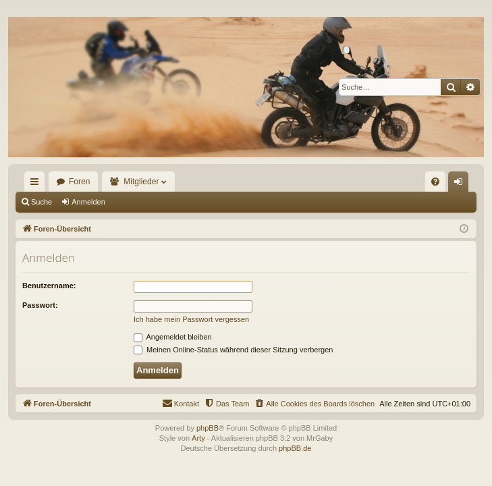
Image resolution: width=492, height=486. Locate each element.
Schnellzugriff (37, 184)
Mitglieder (141, 181)
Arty (198, 438)
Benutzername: (49, 285)
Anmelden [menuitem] (461, 184)
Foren (79, 181)
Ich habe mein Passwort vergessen (191, 319)
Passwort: (40, 305)
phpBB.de (295, 448)
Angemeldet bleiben (173, 337)
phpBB (207, 428)
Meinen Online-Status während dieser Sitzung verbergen (233, 350)
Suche (41, 202)
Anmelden (88, 202)
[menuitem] (435, 181)
